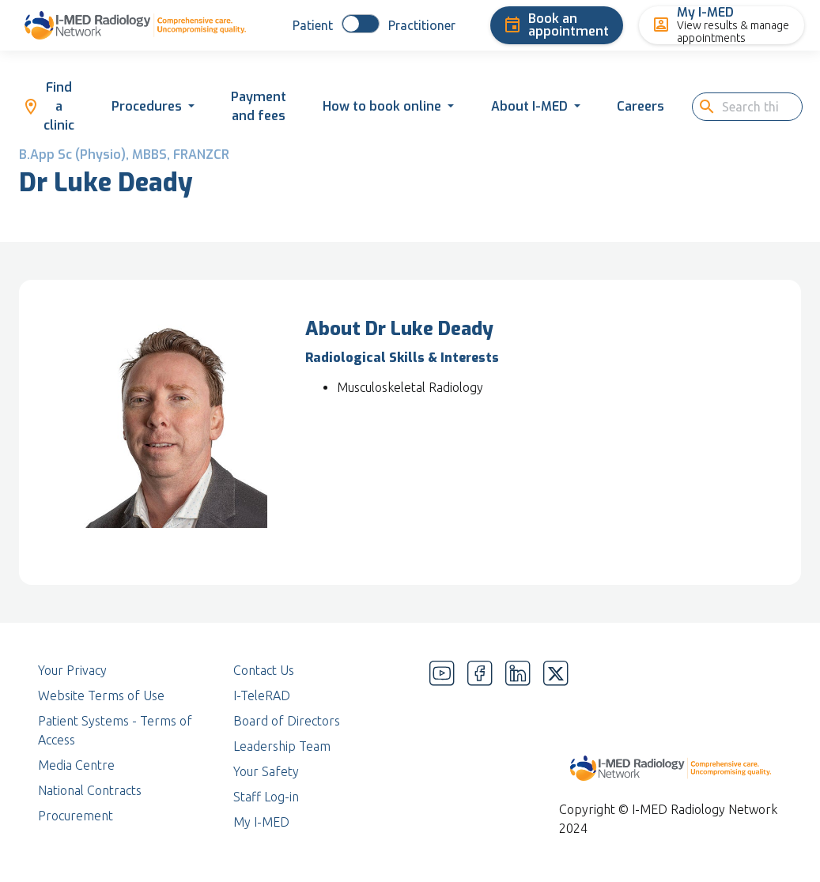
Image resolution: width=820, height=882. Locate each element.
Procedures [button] (146, 106)
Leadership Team (282, 746)
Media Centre (76, 765)
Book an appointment (556, 25)
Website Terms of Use (101, 695)
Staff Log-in (266, 797)
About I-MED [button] (529, 106)
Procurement (75, 815)
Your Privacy (72, 670)
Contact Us (263, 670)
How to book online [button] (382, 106)
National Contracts (90, 790)
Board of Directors (286, 721)
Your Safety (266, 771)
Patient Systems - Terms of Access (115, 730)
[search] (755, 106)
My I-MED (261, 822)
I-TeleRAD (261, 695)
